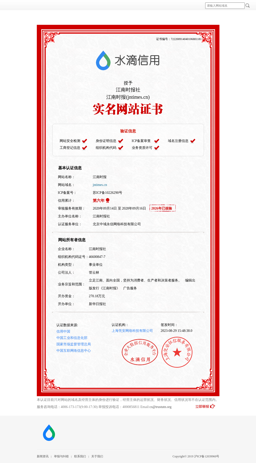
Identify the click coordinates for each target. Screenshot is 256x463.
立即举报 (207, 407)
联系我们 (80, 456)
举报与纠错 (61, 456)
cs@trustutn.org (160, 407)
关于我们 (97, 456)
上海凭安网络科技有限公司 (132, 331)
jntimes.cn (100, 185)
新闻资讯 (43, 456)
